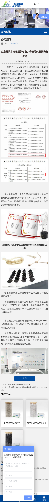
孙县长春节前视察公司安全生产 (20, 384)
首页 (7, 43)
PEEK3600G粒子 (12, 423)
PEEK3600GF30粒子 (37, 423)
